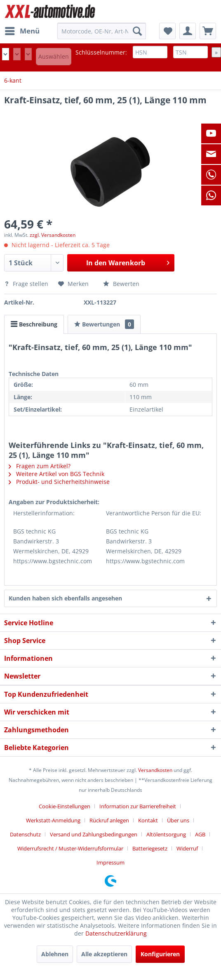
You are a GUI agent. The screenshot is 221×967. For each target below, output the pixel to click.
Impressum (110, 862)
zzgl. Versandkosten (52, 234)
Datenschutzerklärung (116, 933)
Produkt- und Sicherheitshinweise (59, 482)
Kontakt (148, 820)
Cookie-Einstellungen (64, 806)
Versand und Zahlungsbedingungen (93, 834)
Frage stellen (27, 284)
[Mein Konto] (187, 31)
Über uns (178, 820)
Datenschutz (25, 834)
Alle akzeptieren (104, 954)
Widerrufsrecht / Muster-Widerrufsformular (70, 848)
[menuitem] (22, 31)
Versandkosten (155, 770)
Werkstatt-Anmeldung (53, 820)
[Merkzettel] (167, 31)
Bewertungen (104, 324)
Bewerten (121, 284)
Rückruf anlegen (109, 820)
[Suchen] (137, 31)
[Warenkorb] (208, 31)
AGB (200, 834)
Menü (22, 30)
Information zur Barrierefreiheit (137, 806)
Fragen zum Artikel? (40, 466)
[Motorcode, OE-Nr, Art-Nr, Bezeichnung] (101, 31)
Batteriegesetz (149, 848)
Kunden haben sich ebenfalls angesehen (65, 598)
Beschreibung (34, 324)
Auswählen (53, 56)
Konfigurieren (160, 954)
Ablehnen (54, 954)
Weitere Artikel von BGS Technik (56, 474)
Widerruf (187, 848)
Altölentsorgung (166, 834)
